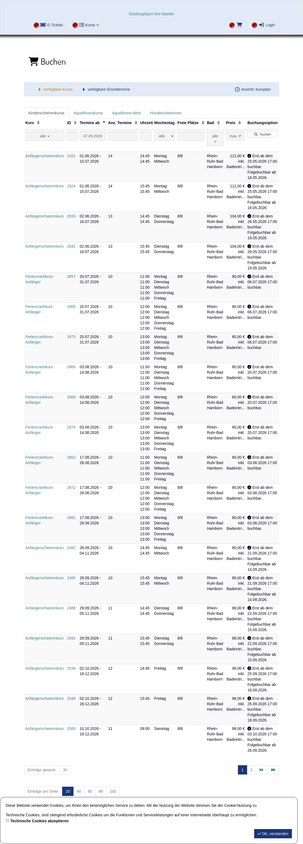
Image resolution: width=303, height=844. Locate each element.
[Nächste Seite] (262, 769)
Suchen (262, 134)
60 (90, 791)
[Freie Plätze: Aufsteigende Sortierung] (203, 123)
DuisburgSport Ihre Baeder (151, 14)
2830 (71, 216)
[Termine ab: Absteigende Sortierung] (104, 123)
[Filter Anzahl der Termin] (123, 136)
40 (79, 791)
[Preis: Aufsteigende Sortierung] (239, 123)
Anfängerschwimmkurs (44, 156)
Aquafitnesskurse (88, 113)
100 (113, 791)
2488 (71, 608)
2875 (71, 337)
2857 (71, 276)
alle (45, 136)
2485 (71, 578)
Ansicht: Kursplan (252, 89)
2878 (71, 427)
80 (101, 791)
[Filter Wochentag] (164, 136)
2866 (71, 306)
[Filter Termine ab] (93, 136)
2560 (71, 728)
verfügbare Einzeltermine (105, 89)
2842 (71, 246)
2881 (71, 517)
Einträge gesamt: (42, 770)
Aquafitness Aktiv (126, 113)
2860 (71, 367)
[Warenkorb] (235, 25)
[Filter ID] (72, 136)
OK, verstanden (273, 834)
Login (267, 25)
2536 (71, 668)
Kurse (89, 25)
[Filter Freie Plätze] (190, 136)
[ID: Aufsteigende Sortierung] (75, 123)
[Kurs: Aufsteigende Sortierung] (38, 123)
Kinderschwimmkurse (46, 113)
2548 (71, 698)
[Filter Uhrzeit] (145, 136)
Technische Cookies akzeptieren (39, 821)
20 (68, 791)
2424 (71, 186)
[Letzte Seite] (273, 769)
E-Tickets (51, 25)
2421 (71, 156)
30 (65, 770)
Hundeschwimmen (165, 113)
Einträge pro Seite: (43, 791)
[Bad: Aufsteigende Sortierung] (218, 123)
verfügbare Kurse (55, 89)
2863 (71, 457)
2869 (71, 397)
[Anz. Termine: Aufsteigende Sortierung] (136, 123)
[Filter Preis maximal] (235, 136)
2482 (71, 548)
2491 (71, 638)
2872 (71, 487)
